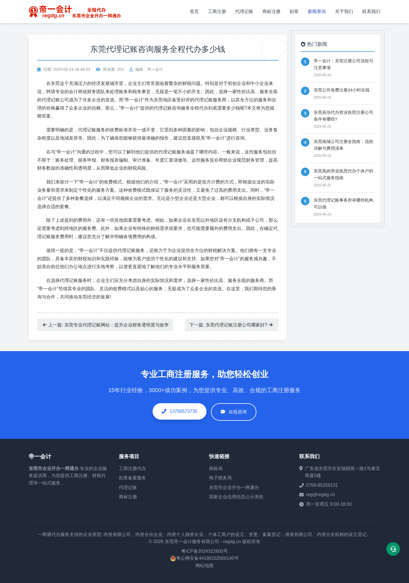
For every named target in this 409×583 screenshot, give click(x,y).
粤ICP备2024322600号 (204, 551)
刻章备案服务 (132, 477)
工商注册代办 (132, 468)
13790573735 (179, 411)
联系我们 (371, 11)
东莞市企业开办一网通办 (54, 468)
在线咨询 (238, 411)
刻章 (294, 11)
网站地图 (204, 565)
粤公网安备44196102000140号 (207, 558)
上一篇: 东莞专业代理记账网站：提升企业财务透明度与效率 (106, 325)
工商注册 (217, 11)
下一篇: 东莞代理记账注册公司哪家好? (231, 325)
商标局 (216, 468)
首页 (194, 11)
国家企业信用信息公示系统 (236, 496)
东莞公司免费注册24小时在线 (342, 89)
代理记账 (244, 11)
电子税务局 (220, 477)
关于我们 (344, 11)
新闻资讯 (317, 11)
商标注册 (271, 11)
